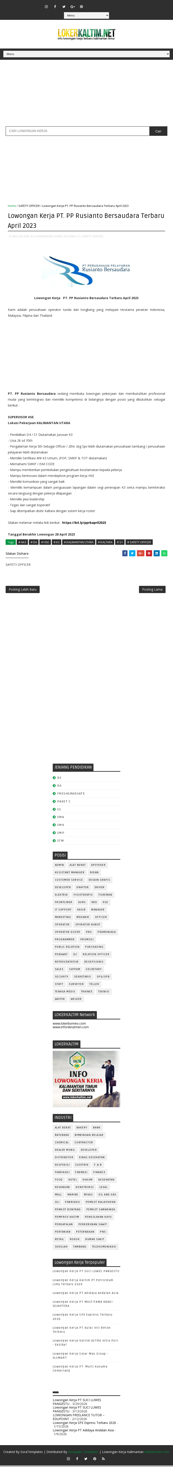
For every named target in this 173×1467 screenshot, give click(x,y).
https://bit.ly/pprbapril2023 (84, 522)
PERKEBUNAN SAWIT (93, 1226)
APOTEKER (98, 866)
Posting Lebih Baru (22, 590)
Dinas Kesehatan (92, 1159)
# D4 (34, 542)
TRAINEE (87, 993)
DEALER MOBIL (65, 1151)
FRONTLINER (64, 904)
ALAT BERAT (78, 866)
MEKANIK (83, 918)
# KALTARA (105, 542)
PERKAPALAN (64, 1226)
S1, (79, 236)
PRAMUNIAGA (107, 933)
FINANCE (99, 1174)
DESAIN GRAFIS (99, 881)
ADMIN (59, 866)
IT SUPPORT (63, 911)
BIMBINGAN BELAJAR (89, 1136)
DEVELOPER (63, 889)
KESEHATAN (106, 1181)
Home (12, 206)
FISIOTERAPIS (83, 896)
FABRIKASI (62, 1174)
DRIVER (100, 889)
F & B (98, 1166)
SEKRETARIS (82, 978)
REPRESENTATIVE (67, 963)
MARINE (73, 1196)
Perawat (61, 956)
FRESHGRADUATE (71, 795)
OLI (57, 1203)
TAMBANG (79, 1248)
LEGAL (104, 1188)
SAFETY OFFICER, (93, 236)
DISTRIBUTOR (64, 1159)
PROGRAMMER (65, 941)
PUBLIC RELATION (67, 948)
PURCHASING (94, 948)
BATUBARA (62, 1136)
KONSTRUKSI (85, 1188)
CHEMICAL (62, 1144)
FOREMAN (105, 896)
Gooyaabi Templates (83, 1453)
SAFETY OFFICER (29, 206)
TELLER (94, 985)
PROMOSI (87, 941)
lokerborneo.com (156, 1453)
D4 (59, 787)
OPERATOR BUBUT (87, 926)
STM (60, 842)
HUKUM (88, 1181)
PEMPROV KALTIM (67, 1218)
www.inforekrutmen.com (71, 1029)
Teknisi (103, 993)
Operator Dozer (67, 933)
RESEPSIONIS (94, 963)
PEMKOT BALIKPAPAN (101, 1203)
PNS (89, 933)
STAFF (59, 985)
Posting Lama (152, 590)
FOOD (59, 1181)
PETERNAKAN (85, 1233)
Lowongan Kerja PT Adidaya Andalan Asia (86, 1294)
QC (75, 956)
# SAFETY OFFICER (139, 542)
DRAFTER (83, 889)
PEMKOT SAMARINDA (100, 1211)
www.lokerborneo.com (69, 1025)
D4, (21, 236)
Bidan (94, 874)
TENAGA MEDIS (65, 993)
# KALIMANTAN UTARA (78, 542)
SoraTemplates (31, 1453)
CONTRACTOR (84, 1144)
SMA (60, 819)
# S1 (120, 542)
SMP (61, 834)
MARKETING (63, 918)
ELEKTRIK (61, 896)
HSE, (27, 236)
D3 (59, 779)
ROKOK (75, 1241)
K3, (33, 236)
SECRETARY (94, 971)
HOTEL (72, 1181)
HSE (105, 904)
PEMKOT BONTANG (68, 1211)
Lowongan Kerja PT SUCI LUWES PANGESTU (86, 1273)
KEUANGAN (62, 1188)
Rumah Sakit (94, 1241)
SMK (60, 827)
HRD (94, 904)
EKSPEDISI (62, 1166)
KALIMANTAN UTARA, (49, 236)
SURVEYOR (76, 985)
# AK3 (22, 542)
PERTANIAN (63, 1233)
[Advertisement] (86, 94)
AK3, (15, 236)
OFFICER (101, 918)
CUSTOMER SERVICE (69, 881)
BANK (97, 1129)
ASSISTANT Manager (70, 874)
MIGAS (88, 1196)
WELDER (76, 1000)
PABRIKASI (72, 1203)
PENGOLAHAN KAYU (98, 1218)
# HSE (45, 542)
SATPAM (74, 971)
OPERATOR (62, 926)
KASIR (81, 911)
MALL (58, 1196)
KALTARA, (70, 236)
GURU (82, 904)
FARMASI (81, 1174)
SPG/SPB (103, 978)
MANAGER (98, 911)
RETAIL (59, 1241)
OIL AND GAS (107, 1196)
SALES (59, 971)
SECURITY (61, 978)
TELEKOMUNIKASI (104, 1248)
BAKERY (82, 1129)
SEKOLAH (61, 1248)
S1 (59, 811)
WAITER (60, 1000)
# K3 (56, 542)
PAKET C (64, 803)
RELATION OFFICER (96, 956)
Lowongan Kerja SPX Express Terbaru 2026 (84, 1424)
